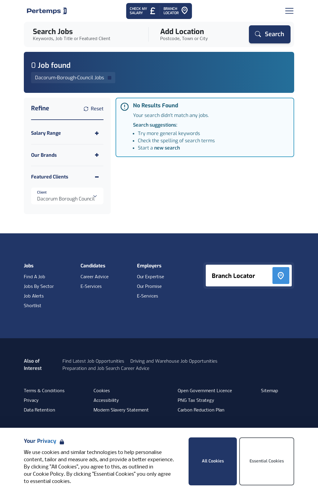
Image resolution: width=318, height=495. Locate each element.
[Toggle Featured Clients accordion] (67, 177)
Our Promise (149, 286)
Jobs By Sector (39, 286)
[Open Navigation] (289, 11)
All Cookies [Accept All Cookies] (213, 461)
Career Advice (95, 277)
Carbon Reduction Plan (201, 410)
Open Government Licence (205, 391)
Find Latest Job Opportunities (93, 361)
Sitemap (269, 391)
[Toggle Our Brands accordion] (67, 155)
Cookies (102, 391)
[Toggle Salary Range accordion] (67, 133)
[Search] (270, 34)
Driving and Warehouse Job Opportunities (174, 361)
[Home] (47, 10)
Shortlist (32, 306)
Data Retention (39, 410)
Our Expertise (150, 277)
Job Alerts (34, 296)
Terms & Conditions (44, 391)
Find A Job (34, 277)
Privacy (31, 400)
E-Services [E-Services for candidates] (91, 286)
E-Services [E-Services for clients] (147, 296)
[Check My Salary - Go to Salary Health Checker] (142, 11)
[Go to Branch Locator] (176, 11)
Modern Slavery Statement (121, 410)
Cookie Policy (48, 474)
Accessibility (106, 400)
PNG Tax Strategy (196, 400)
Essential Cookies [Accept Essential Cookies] (267, 461)
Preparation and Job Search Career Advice (105, 368)
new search (167, 148)
